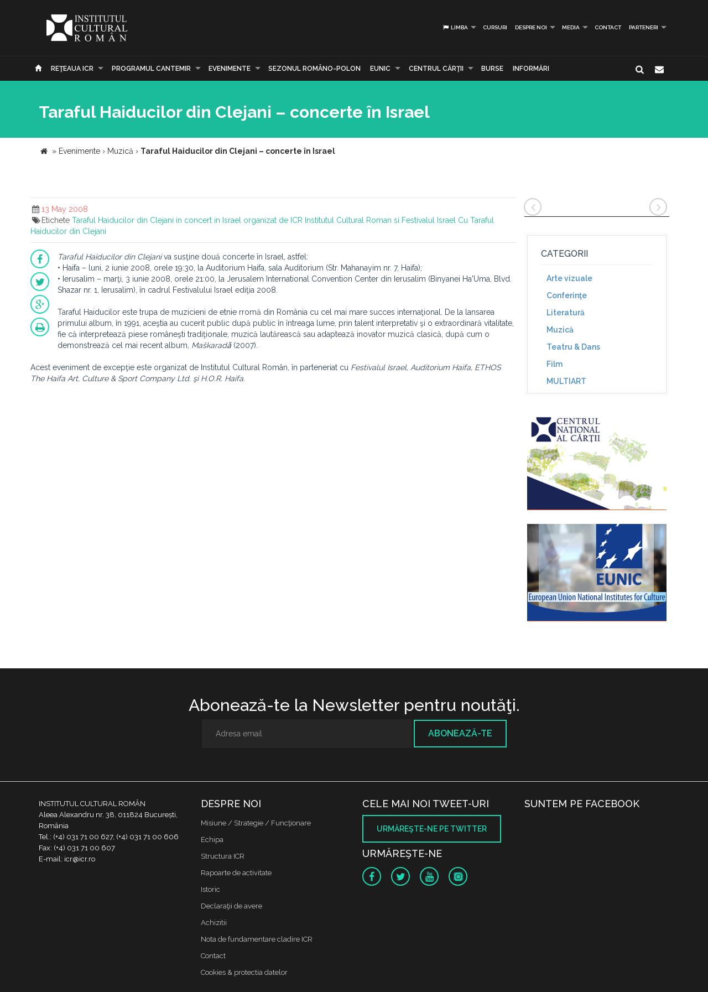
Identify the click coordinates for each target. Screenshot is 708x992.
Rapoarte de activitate (236, 873)
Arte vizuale (569, 278)
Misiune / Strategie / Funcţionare (256, 823)
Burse (492, 68)
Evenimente (230, 68)
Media (571, 27)
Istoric (210, 889)
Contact (608, 27)
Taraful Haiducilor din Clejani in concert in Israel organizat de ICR (187, 220)
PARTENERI (643, 27)
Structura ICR (222, 856)
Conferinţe (566, 295)
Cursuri (495, 27)
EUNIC (380, 68)
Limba (455, 27)
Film (554, 364)
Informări (531, 68)
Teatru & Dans (573, 346)
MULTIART (566, 381)
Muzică (560, 329)
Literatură (565, 312)
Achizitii (214, 922)
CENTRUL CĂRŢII (436, 68)
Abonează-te (460, 733)
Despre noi (531, 27)
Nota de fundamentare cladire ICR (257, 939)
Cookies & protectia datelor (244, 972)
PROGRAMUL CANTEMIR (151, 68)
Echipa (212, 839)
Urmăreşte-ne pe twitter (432, 828)
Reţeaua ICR (72, 68)
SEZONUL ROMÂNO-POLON (314, 68)
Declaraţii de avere (231, 906)
